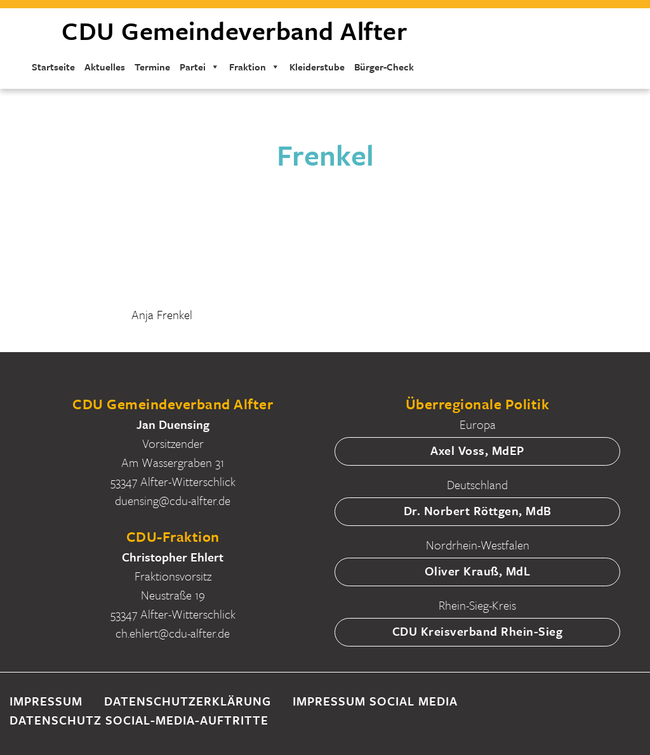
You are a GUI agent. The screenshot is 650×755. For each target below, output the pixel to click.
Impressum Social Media (375, 700)
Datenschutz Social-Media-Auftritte (139, 719)
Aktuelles (104, 67)
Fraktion (254, 67)
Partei (200, 67)
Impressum (46, 700)
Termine (152, 67)
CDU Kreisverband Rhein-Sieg (477, 631)
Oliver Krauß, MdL (478, 570)
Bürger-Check (384, 67)
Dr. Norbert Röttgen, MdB (478, 510)
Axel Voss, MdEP (477, 450)
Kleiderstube (317, 67)
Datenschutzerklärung (187, 700)
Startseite (53, 67)
